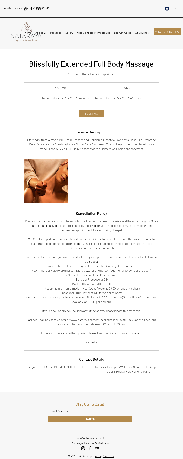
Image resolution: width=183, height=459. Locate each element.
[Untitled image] (46, 181)
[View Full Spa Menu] (167, 31)
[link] (91, 113)
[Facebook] (31, 8)
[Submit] (90, 419)
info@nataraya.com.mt (17, 8)
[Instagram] (24, 8)
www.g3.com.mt (104, 456)
